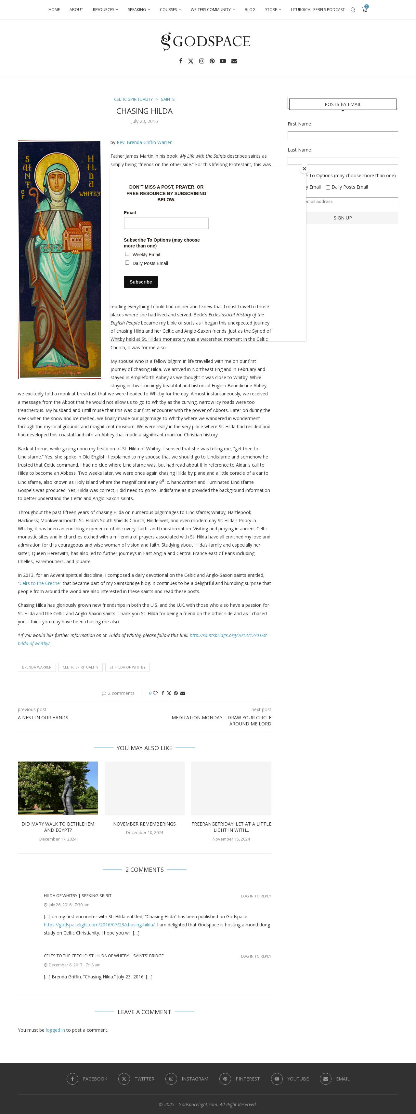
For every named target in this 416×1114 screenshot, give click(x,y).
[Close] (304, 169)
